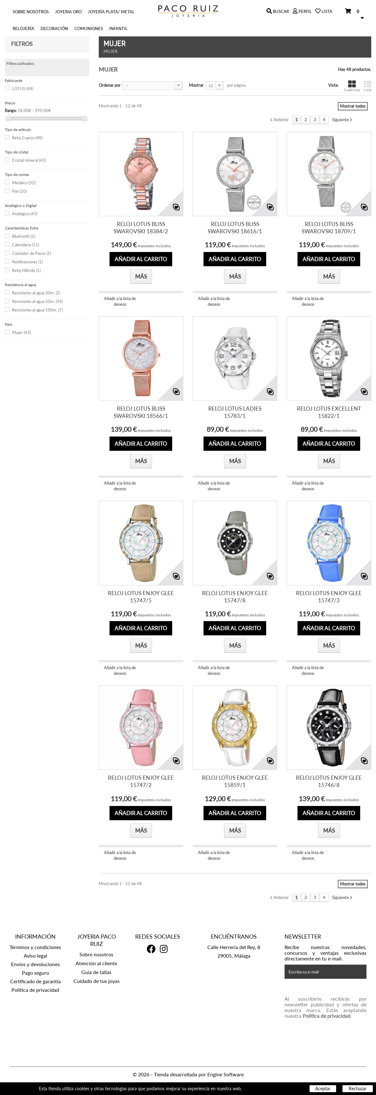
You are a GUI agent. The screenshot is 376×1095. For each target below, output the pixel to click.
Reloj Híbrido (26, 270)
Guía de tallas (96, 972)
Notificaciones (27, 261)
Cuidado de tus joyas (96, 981)
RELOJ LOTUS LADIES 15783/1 (234, 412)
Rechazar (358, 1088)
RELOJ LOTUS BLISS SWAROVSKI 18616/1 (235, 228)
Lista (367, 86)
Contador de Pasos (31, 253)
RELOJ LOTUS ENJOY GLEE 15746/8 (329, 781)
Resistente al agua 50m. (37, 301)
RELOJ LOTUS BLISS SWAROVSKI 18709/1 (329, 228)
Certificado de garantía (35, 981)
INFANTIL (118, 28)
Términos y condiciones (35, 947)
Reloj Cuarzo (27, 137)
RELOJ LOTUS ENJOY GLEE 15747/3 (329, 597)
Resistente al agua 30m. (36, 292)
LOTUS (22, 88)
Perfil (305, 11)
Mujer (21, 332)
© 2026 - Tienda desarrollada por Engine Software (188, 1074)
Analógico (24, 213)
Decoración (54, 28)
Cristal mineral (29, 160)
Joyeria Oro (68, 11)
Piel (19, 191)
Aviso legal (35, 956)
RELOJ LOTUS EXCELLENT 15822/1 (329, 412)
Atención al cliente (96, 963)
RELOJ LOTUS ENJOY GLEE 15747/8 (235, 597)
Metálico (23, 182)
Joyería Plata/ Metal (111, 11)
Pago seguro (35, 973)
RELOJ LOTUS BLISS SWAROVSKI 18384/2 (141, 228)
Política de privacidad (35, 990)
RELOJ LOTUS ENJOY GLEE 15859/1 (235, 781)
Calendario (25, 244)
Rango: (11, 110)
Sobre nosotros (31, 11)
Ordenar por (110, 85)
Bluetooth (23, 236)
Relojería (23, 28)
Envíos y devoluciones (35, 964)
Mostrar (196, 85)
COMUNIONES (88, 28)
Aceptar (322, 1088)
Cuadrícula (352, 86)
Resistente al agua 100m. (37, 309)
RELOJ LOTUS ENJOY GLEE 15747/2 (141, 781)
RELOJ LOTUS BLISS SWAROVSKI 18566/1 (141, 412)
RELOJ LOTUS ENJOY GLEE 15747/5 (141, 597)
